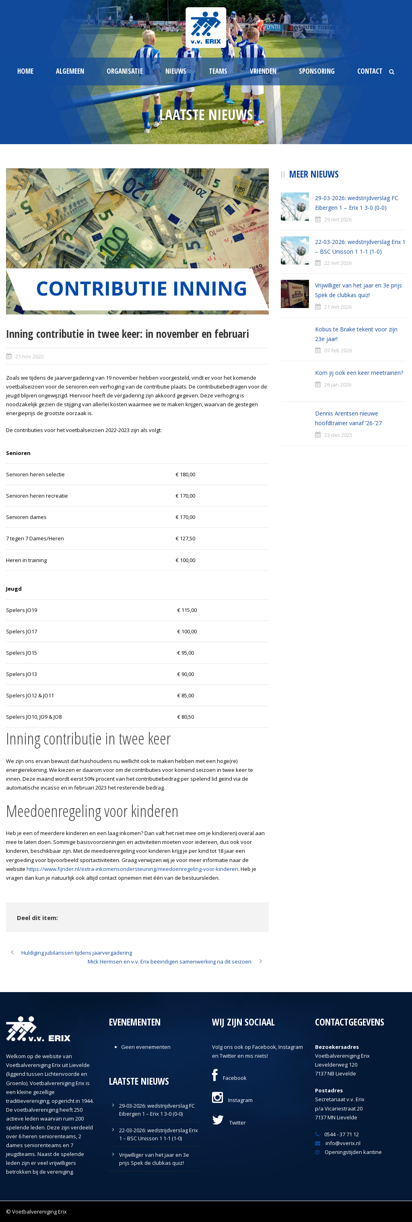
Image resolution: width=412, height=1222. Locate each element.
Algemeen (70, 71)
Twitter (229, 1122)
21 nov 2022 (29, 356)
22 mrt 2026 (338, 263)
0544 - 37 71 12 (337, 1134)
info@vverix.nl (337, 1143)
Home (25, 71)
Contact (370, 71)
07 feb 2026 (338, 350)
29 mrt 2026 (338, 219)
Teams (218, 71)
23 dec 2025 (338, 434)
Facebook (229, 1077)
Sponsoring (317, 71)
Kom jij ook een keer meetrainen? (359, 372)
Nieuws (175, 71)
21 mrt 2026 (338, 306)
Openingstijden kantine (348, 1152)
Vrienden (263, 71)
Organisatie (125, 71)
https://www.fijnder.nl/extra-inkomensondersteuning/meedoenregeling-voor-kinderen (132, 869)
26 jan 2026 (337, 384)
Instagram (232, 1100)
